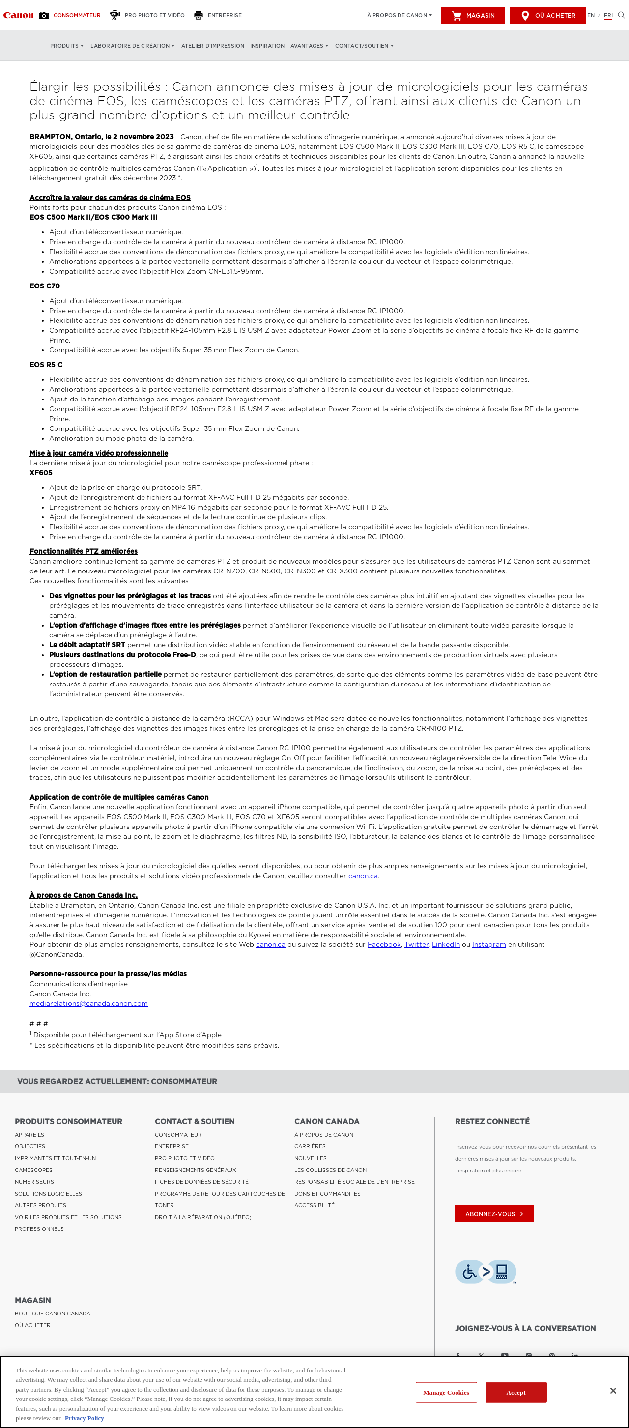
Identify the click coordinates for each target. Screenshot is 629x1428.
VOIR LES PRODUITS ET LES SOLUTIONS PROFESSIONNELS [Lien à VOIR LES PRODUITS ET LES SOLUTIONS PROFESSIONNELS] (68, 1223)
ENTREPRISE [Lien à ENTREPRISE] (172, 1146)
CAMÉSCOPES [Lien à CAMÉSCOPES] (34, 1170)
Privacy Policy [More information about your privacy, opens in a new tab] (84, 1418)
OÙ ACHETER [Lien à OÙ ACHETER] (33, 1325)
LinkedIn (446, 944)
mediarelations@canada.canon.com (88, 1003)
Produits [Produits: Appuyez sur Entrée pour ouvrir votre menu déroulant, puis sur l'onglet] (64, 46)
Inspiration (267, 46)
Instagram (489, 944)
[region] (314, 1392)
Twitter (416, 944)
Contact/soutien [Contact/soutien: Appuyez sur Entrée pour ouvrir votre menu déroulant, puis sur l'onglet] (362, 46)
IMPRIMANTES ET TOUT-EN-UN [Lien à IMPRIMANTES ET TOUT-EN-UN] (55, 1158)
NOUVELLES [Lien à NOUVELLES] (310, 1158)
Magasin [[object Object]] (473, 16)
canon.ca (363, 876)
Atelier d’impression (212, 46)
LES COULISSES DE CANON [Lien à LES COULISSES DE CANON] (330, 1170)
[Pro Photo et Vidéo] (150, 15)
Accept (516, 1392)
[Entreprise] (220, 15)
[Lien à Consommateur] (18, 15)
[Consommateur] (72, 15)
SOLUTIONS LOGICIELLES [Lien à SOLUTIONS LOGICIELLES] (48, 1194)
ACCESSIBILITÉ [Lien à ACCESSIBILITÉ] (314, 1205)
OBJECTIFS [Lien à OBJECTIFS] (30, 1146)
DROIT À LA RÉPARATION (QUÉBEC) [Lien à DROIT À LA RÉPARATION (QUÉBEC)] (203, 1217)
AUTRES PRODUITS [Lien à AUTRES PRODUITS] (40, 1205)
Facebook (384, 944)
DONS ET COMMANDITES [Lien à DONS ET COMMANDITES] (327, 1194)
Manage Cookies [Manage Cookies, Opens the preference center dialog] (446, 1392)
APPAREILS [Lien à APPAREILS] (29, 1135)
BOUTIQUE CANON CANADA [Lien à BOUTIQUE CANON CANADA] (52, 1313)
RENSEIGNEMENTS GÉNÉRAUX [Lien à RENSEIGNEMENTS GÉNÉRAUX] (195, 1170)
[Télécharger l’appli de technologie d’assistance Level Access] (485, 1273)
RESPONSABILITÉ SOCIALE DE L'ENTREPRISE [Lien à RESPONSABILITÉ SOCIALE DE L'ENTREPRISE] (354, 1182)
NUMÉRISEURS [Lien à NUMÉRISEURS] (34, 1182)
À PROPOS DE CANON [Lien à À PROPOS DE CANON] (323, 1135)
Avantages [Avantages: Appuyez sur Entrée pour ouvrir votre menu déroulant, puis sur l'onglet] (306, 46)
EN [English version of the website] (591, 15)
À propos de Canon (397, 15)
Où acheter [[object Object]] (547, 16)
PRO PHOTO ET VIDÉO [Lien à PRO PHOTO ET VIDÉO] (185, 1158)
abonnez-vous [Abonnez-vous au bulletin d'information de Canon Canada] (495, 1214)
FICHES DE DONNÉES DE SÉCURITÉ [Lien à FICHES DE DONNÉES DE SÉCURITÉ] (202, 1182)
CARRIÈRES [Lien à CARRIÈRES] (310, 1146)
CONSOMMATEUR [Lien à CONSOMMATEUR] (178, 1135)
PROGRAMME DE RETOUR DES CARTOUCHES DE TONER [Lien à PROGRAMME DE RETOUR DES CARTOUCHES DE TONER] (220, 1199)
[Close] (613, 1390)
